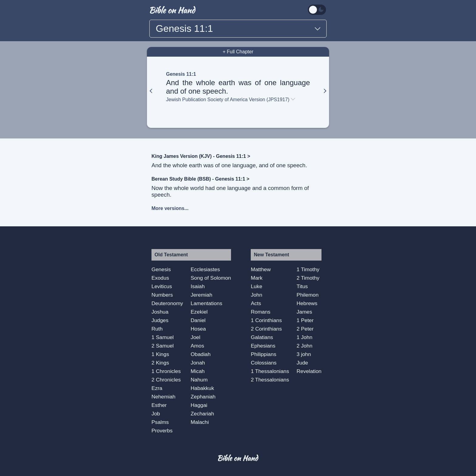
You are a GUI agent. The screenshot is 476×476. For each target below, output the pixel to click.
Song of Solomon (211, 278)
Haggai (199, 405)
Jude (302, 363)
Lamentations (206, 303)
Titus (302, 286)
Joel (195, 337)
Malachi (200, 422)
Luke (256, 286)
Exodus (160, 278)
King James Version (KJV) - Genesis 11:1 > (200, 156)
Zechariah (202, 414)
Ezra (156, 388)
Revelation (309, 371)
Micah (198, 371)
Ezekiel (199, 312)
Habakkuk (202, 388)
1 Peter (305, 320)
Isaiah (198, 286)
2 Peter (305, 329)
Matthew (261, 269)
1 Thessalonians (270, 371)
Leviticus (161, 286)
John (256, 295)
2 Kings (160, 363)
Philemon (307, 295)
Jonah (198, 363)
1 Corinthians (266, 320)
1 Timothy (308, 269)
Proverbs (161, 431)
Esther (159, 405)
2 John (304, 346)
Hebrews (307, 303)
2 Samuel (162, 346)
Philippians (263, 354)
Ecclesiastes (205, 269)
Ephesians (263, 346)
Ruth (157, 329)
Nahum (199, 380)
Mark (257, 278)
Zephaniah (203, 397)
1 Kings (160, 354)
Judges (159, 320)
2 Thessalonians (270, 380)
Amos (197, 346)
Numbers (162, 295)
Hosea (198, 329)
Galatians (262, 337)
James (304, 312)
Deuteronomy (167, 303)
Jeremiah (201, 295)
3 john (304, 354)
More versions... (170, 208)
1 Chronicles (166, 371)
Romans (260, 312)
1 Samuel (162, 337)
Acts (256, 303)
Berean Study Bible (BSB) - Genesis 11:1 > (200, 178)
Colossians (264, 363)
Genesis (161, 269)
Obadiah (201, 354)
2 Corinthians (266, 329)
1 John (304, 337)
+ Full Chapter (238, 51)
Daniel (198, 320)
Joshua (159, 312)
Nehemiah (163, 397)
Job (155, 414)
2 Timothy (308, 278)
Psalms (160, 422)
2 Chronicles (166, 380)
